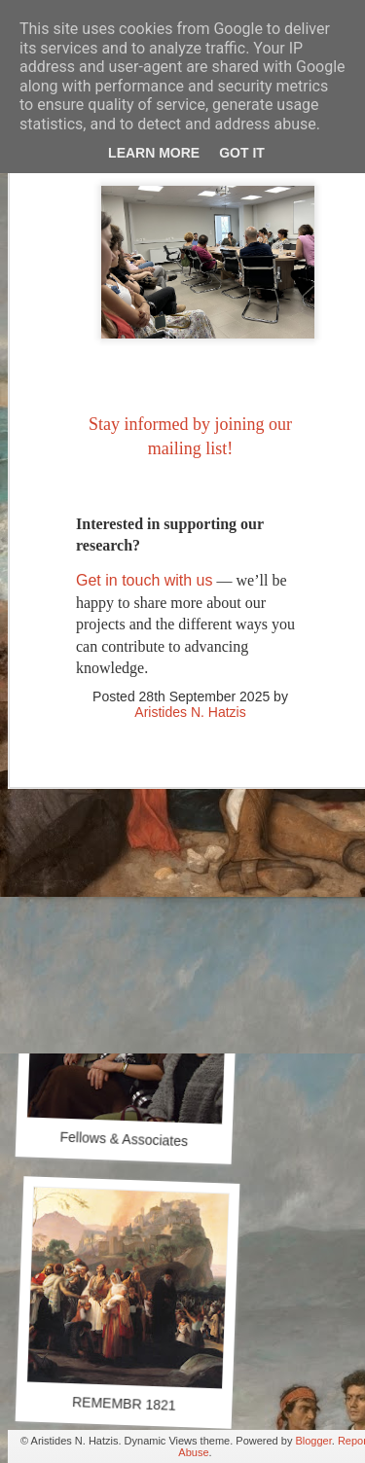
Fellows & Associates (123, 1139)
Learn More (154, 153)
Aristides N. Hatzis (189, 663)
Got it (242, 153)
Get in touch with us (144, 531)
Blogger (313, 1440)
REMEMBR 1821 (124, 1403)
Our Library (129, 863)
